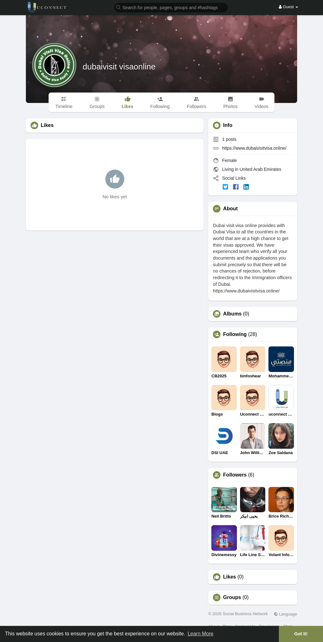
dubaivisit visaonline (119, 66)
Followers (235, 474)
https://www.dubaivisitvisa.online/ (254, 148)
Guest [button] (288, 6)
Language (285, 614)
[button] (171, 7)
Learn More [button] (201, 633)
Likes (229, 576)
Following (235, 334)
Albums (232, 313)
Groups (232, 597)
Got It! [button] (301, 633)
